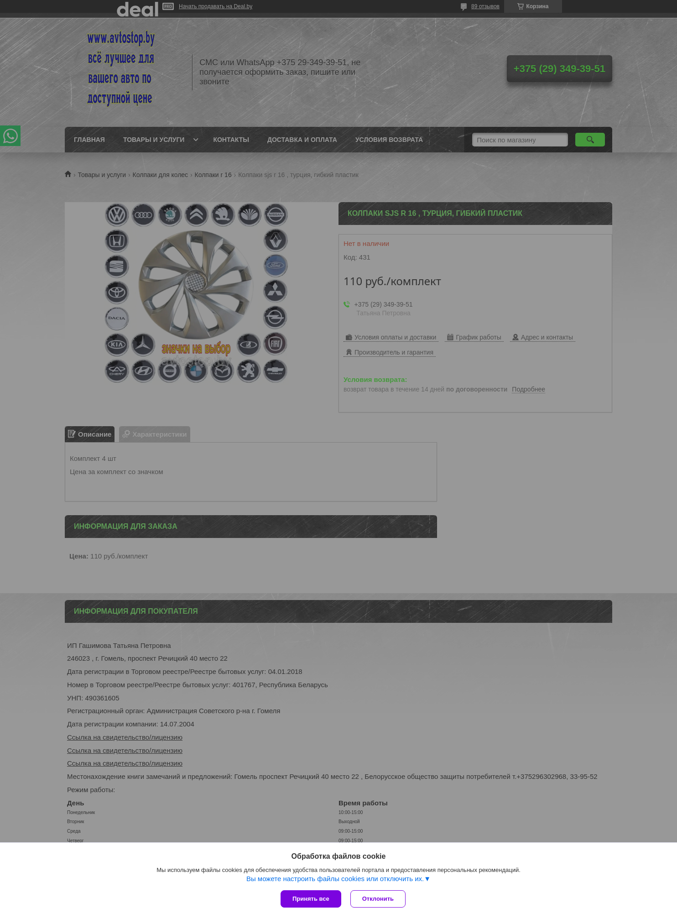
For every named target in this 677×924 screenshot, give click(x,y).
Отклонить (378, 898)
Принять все (310, 898)
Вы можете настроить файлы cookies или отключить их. (335, 878)
